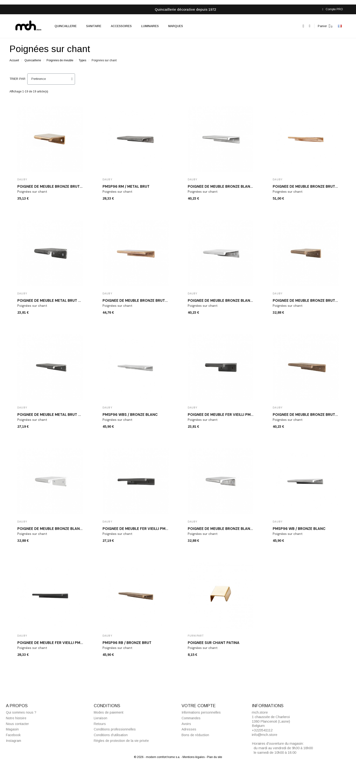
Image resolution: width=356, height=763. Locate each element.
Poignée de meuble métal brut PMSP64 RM (58, 414)
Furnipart (196, 635)
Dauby (22, 179)
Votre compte (199, 705)
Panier (322, 26)
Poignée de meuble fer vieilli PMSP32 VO (227, 414)
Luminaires (150, 26)
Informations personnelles (201, 712)
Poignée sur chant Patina (213, 642)
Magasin (12, 729)
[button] (303, 26)
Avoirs (186, 724)
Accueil (14, 60)
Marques (175, 26)
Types (82, 60)
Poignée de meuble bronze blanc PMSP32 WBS (62, 528)
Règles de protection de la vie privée (121, 741)
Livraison (100, 718)
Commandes (191, 718)
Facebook (13, 735)
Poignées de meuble (60, 60)
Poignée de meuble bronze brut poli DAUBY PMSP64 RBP (157, 300)
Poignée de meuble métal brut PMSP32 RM (58, 300)
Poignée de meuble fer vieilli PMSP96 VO (56, 642)
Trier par (17, 79)
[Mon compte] (309, 26)
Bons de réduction (195, 735)
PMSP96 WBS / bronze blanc (130, 414)
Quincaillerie (66, 26)
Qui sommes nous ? (21, 712)
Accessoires (121, 26)
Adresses (189, 729)
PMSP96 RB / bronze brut (127, 642)
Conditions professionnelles (115, 729)
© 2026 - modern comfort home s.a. (157, 757)
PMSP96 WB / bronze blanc (299, 528)
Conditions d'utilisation (111, 735)
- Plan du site (213, 757)
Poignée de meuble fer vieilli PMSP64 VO (142, 528)
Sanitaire (93, 26)
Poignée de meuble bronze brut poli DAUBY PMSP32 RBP (71, 186)
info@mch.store (264, 735)
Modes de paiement (108, 712)
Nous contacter (17, 724)
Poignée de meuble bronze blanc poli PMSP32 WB (236, 528)
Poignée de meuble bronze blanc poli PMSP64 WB (236, 300)
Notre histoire (16, 718)
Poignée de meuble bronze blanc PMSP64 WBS (233, 186)
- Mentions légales (193, 757)
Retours (100, 724)
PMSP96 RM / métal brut (126, 186)
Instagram (13, 741)
